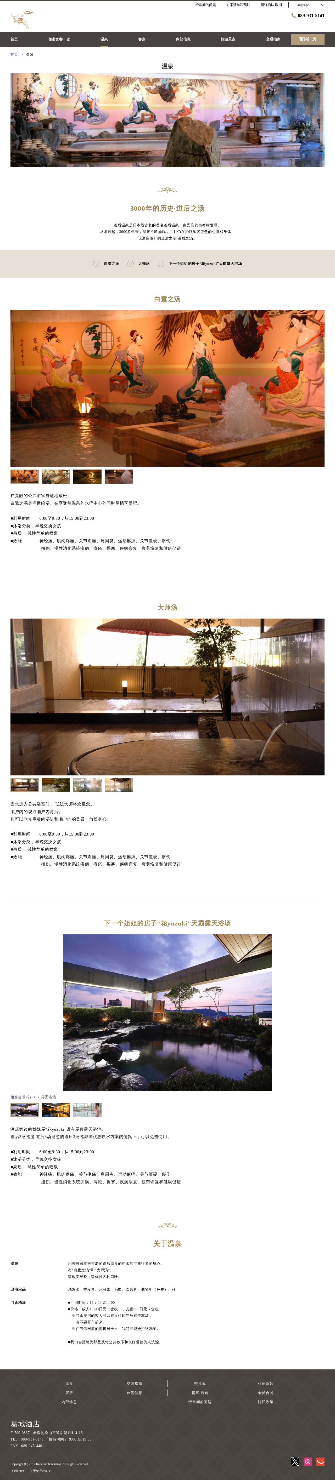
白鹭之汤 (106, 263)
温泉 (69, 1384)
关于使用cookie (40, 1471)
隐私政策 (265, 1402)
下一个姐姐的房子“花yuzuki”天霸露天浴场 (200, 263)
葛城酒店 (25, 1424)
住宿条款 (265, 1384)
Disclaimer (17, 1471)
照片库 (200, 1384)
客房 (69, 1393)
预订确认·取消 (271, 5)
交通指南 (134, 1384)
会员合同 (265, 1393)
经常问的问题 (199, 1402)
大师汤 (138, 263)
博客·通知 (200, 1393)
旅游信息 (134, 1393)
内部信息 (69, 1402)
